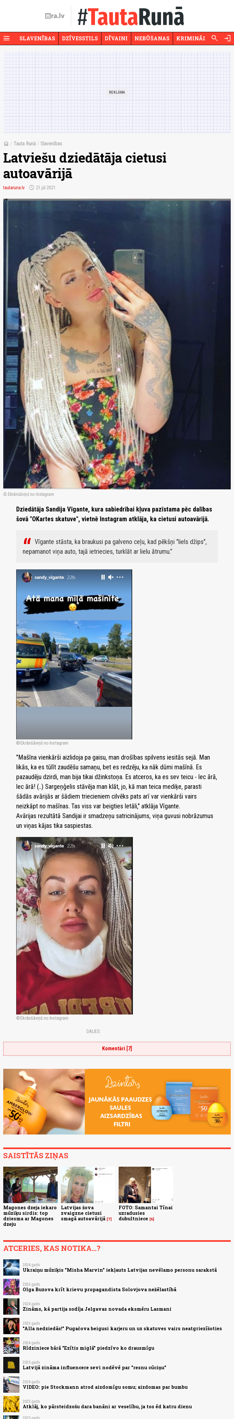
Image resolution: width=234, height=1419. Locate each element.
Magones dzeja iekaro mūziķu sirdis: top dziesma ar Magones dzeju (30, 1215)
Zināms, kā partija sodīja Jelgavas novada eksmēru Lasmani (97, 1309)
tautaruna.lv (14, 187)
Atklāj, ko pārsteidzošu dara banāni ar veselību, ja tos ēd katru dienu (107, 1406)
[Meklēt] (214, 38)
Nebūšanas (152, 38)
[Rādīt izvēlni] (6, 38)
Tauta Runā (25, 143)
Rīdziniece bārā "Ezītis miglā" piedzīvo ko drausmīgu (88, 1348)
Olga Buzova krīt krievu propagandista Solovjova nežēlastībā (99, 1289)
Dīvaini (116, 38)
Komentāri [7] (117, 1048)
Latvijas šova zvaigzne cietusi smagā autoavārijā (83, 1213)
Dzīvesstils (80, 38)
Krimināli (192, 38)
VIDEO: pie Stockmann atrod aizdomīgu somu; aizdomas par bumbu (105, 1387)
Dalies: (94, 1031)
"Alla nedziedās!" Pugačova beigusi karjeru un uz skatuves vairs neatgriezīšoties (122, 1328)
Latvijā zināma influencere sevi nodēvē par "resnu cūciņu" (94, 1367)
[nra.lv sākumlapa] (54, 16)
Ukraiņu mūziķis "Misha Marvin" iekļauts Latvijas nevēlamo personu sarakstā (120, 1270)
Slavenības (37, 38)
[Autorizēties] (227, 38)
